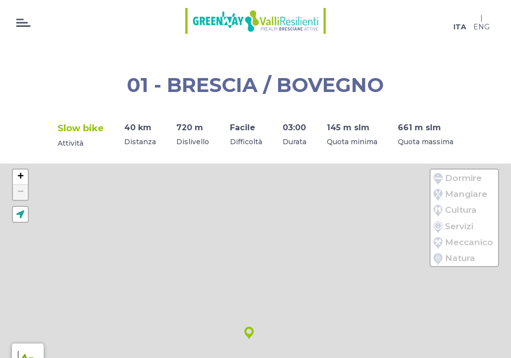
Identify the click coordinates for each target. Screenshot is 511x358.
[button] (249, 333)
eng (481, 26)
